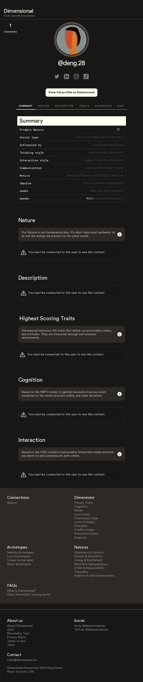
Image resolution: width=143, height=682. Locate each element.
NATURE (43, 106)
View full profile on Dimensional (71, 92)
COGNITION (103, 106)
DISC (120, 106)
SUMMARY (26, 106)
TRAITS (84, 106)
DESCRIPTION (64, 106)
